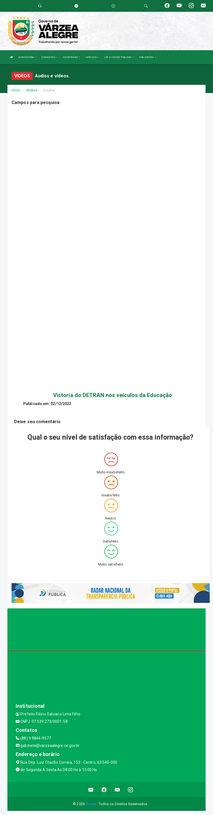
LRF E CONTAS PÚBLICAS (118, 57)
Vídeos (32, 90)
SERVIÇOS (92, 57)
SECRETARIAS (71, 57)
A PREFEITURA (27, 57)
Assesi (91, 804)
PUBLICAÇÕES (147, 57)
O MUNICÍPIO (49, 57)
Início (16, 90)
